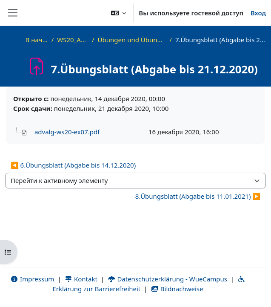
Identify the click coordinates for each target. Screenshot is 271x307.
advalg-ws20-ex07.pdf (67, 131)
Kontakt (80, 279)
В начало (37, 39)
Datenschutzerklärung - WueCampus (167, 279)
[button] (119, 13)
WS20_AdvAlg (72, 39)
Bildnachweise (177, 288)
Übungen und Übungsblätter (132, 39)
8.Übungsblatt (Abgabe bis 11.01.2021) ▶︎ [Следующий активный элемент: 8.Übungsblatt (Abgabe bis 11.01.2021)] (197, 196)
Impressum (32, 279)
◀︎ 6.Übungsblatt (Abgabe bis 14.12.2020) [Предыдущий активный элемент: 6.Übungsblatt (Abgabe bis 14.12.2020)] (73, 165)
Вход (258, 13)
